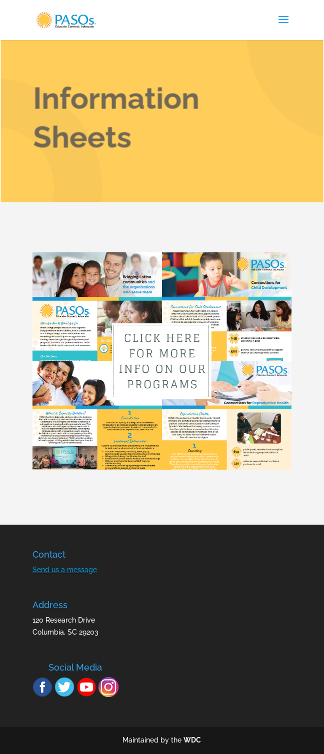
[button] (284, 26)
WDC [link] (192, 740)
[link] (66, 19)
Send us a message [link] (64, 570)
